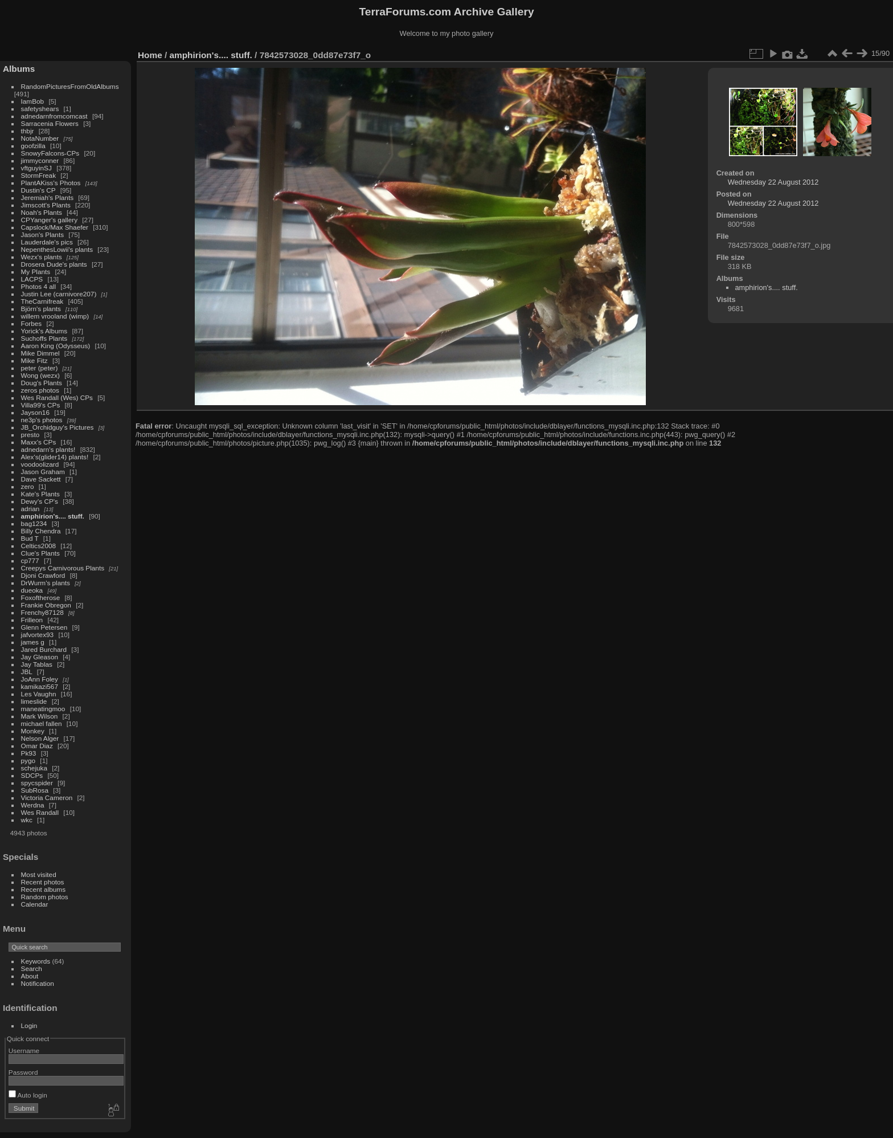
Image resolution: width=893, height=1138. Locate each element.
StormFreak (38, 175)
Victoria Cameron (47, 797)
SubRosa (34, 790)
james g (32, 642)
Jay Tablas (36, 664)
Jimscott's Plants (46, 205)
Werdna (32, 805)
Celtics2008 (38, 545)
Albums (19, 69)
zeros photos (40, 390)
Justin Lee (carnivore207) (59, 293)
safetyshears (40, 108)
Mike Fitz (34, 360)
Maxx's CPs (38, 442)
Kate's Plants (40, 493)
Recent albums (43, 889)
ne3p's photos (42, 419)
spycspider (37, 782)
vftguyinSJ (36, 168)
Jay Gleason (39, 656)
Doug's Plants (41, 382)
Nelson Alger (40, 738)
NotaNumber (40, 138)
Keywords (36, 961)
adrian (30, 508)
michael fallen (41, 723)
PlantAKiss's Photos (51, 182)
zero (27, 486)
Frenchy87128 (42, 612)
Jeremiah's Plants (47, 197)
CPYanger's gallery (49, 219)
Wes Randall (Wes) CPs (57, 397)
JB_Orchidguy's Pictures (57, 427)
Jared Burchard (44, 649)
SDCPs (32, 775)
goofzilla (33, 145)
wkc (26, 819)
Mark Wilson (39, 716)
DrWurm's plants (45, 582)
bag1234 (34, 523)
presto (30, 434)
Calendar (34, 904)
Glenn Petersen (44, 627)
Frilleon (32, 619)
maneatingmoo (43, 708)
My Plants (36, 271)
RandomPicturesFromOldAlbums (70, 86)
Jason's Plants (42, 234)
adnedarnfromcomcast (54, 116)
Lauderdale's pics (47, 242)
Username (24, 1050)
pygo (28, 760)
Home (150, 55)
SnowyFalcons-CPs (50, 153)
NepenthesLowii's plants (57, 249)
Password (23, 1072)
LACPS (32, 279)
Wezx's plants (41, 256)
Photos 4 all (38, 286)
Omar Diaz (37, 745)
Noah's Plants (41, 212)
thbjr (27, 130)
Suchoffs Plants (44, 338)
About (30, 976)
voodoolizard (40, 464)
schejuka (34, 768)
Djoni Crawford (43, 575)
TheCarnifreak (42, 301)
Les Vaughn (38, 694)
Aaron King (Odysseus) (56, 345)
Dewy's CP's (39, 501)
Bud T (30, 538)
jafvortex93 (37, 634)
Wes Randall (40, 812)
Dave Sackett (41, 479)
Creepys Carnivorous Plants (62, 568)
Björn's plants (41, 308)
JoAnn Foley (39, 679)
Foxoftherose (40, 597)
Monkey (32, 731)
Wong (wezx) (40, 375)
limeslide (34, 701)
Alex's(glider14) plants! (55, 456)
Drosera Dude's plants (54, 264)
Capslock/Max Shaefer (54, 227)
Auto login (28, 1095)
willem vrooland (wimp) (55, 316)
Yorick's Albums (44, 331)
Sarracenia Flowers (50, 123)
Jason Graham (43, 471)
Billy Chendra (41, 531)
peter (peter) (39, 368)
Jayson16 (35, 412)
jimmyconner (40, 160)
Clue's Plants (40, 553)
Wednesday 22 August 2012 (773, 182)
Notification (37, 983)
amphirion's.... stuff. (52, 516)
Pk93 (28, 753)
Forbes (31, 323)
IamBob (32, 101)
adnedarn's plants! (48, 449)
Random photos (44, 896)
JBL (26, 671)
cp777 (30, 560)
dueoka (32, 590)
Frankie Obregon (46, 605)
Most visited (38, 874)
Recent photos (42, 882)
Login (29, 1025)
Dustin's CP (38, 190)
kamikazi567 (39, 686)
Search (31, 968)
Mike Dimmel (40, 353)
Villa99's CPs (40, 405)
